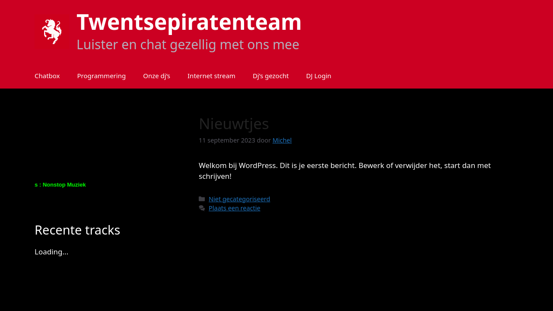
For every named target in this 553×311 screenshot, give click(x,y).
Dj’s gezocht (271, 75)
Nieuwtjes (234, 123)
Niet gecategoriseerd (239, 199)
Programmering (101, 75)
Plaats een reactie (234, 208)
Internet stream (211, 75)
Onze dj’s (156, 75)
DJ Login (318, 75)
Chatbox (47, 75)
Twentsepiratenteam (189, 21)
